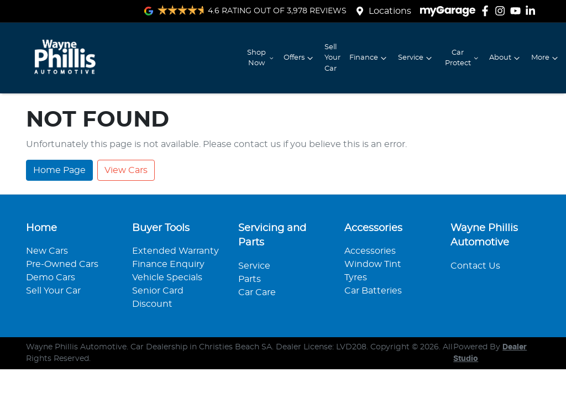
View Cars (126, 170)
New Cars (47, 251)
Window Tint (372, 264)
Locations (390, 11)
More (545, 58)
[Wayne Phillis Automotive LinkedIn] (532, 11)
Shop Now (261, 58)
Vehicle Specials (167, 277)
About (505, 58)
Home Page (59, 170)
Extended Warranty (175, 251)
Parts (249, 279)
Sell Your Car (332, 58)
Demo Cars (50, 277)
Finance (369, 58)
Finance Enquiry (168, 264)
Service (416, 58)
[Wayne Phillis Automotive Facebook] (487, 11)
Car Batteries (373, 290)
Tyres (355, 277)
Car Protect (462, 58)
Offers (300, 58)
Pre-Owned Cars (62, 264)
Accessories (370, 251)
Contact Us (475, 265)
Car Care (257, 292)
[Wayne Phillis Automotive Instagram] (502, 11)
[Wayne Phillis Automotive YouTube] (517, 11)
